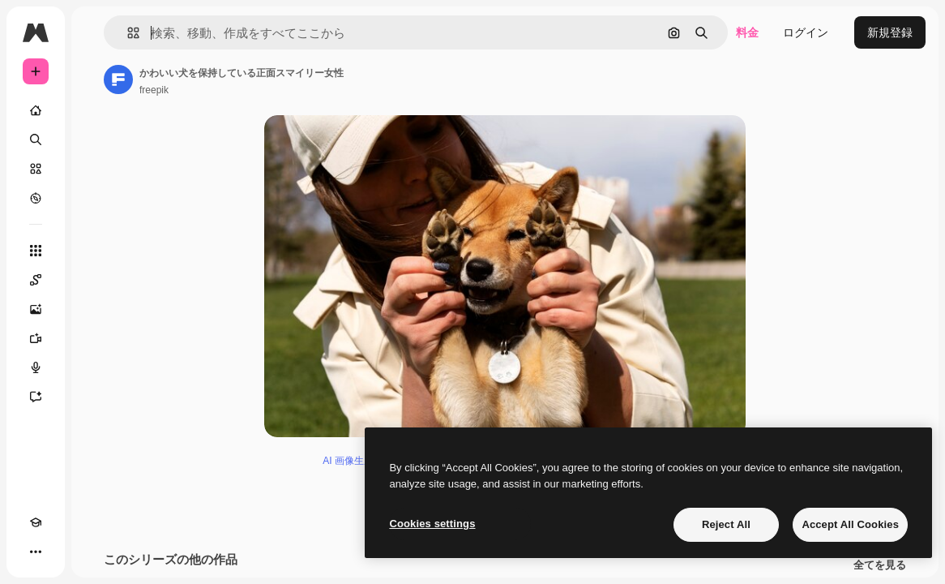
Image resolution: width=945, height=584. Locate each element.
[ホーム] (36, 110)
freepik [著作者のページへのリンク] (154, 90)
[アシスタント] (36, 397)
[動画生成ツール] (36, 338)
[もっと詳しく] (36, 198)
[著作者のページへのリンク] (118, 79)
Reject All (726, 524)
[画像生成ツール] (36, 309)
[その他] (36, 552)
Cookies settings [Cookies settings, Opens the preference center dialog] (432, 523)
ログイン (805, 32)
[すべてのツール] (36, 251)
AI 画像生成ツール (363, 463)
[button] (127, 33)
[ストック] (36, 169)
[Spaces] (36, 280)
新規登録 (890, 32)
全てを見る (879, 567)
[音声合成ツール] (36, 367)
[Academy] (36, 522)
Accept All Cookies (850, 524)
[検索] (36, 139)
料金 (747, 32)
